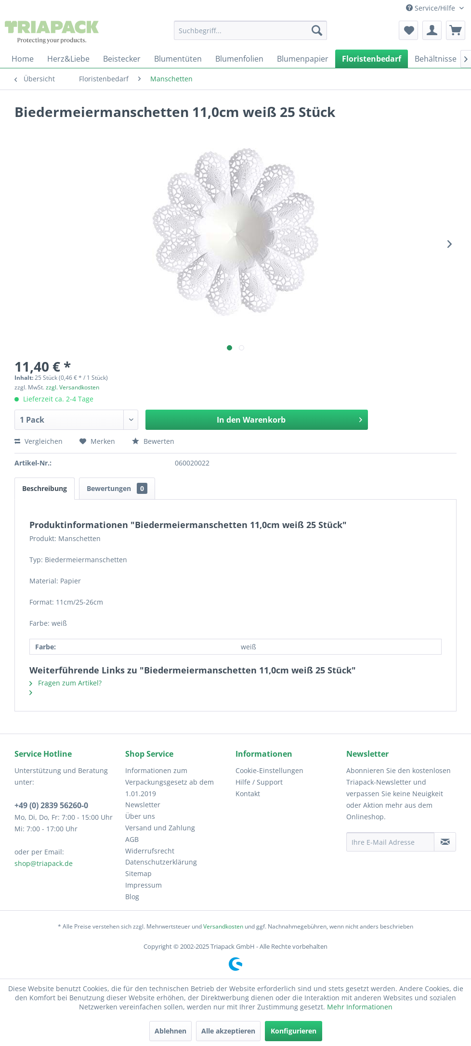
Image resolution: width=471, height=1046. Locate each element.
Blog (132, 896)
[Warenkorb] (455, 30)
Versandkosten (223, 926)
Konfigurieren (293, 1030)
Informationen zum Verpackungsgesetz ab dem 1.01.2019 (169, 782)
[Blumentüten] (178, 59)
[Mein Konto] (432, 30)
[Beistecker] (121, 59)
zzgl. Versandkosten (72, 387)
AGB (132, 839)
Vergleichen (38, 441)
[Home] (22, 59)
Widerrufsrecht (149, 850)
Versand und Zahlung (160, 827)
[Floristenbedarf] (371, 59)
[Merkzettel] (408, 30)
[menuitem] (250, 30)
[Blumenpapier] (302, 59)
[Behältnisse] (435, 59)
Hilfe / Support (259, 782)
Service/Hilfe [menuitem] (431, 8)
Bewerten (153, 441)
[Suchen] (317, 30)
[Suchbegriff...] (250, 30)
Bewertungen (117, 488)
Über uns (140, 816)
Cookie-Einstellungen (269, 770)
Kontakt (248, 793)
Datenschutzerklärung (161, 861)
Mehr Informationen (359, 1006)
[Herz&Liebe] (68, 59)
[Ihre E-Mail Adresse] (390, 842)
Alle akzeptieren (228, 1030)
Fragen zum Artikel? (65, 682)
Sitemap (138, 873)
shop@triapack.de (43, 863)
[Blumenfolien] (239, 59)
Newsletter (142, 804)
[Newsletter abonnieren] (445, 842)
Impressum (143, 885)
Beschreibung (44, 488)
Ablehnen (170, 1030)
